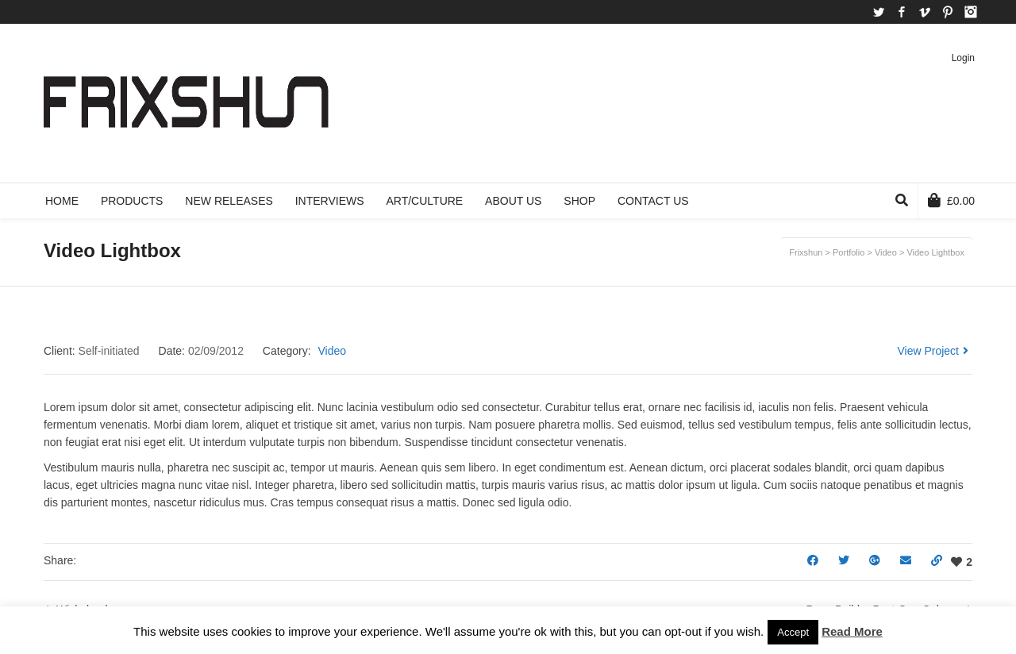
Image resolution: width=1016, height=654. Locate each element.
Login (963, 57)
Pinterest (947, 11)
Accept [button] (793, 632)
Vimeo (924, 11)
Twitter (878, 11)
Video (332, 350)
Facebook (901, 11)
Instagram (970, 11)
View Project (932, 350)
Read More (852, 631)
